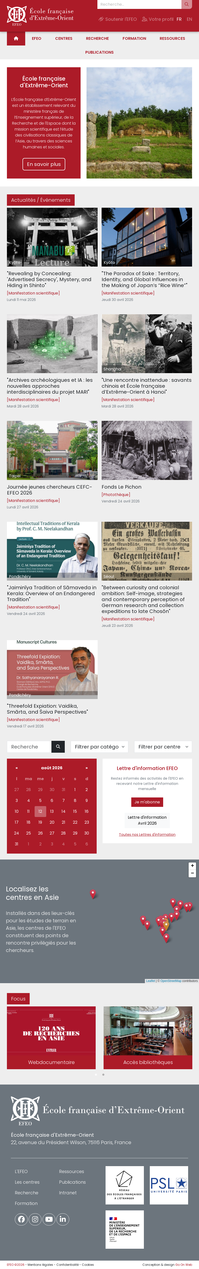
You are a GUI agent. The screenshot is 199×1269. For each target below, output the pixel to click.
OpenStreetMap (170, 981)
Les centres (27, 1182)
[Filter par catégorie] (100, 747)
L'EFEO (21, 1171)
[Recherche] (29, 747)
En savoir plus (44, 164)
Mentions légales (40, 1265)
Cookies (88, 1265)
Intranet (68, 1193)
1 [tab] (95, 1074)
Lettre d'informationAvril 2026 (147, 820)
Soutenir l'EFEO (117, 19)
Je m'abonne (147, 802)
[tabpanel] (51, 1038)
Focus (18, 998)
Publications (99, 52)
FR (179, 19)
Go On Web (183, 1265)
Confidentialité (67, 1265)
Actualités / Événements (40, 200)
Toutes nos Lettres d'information (147, 834)
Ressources (172, 38)
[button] (166, 926)
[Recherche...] (139, 4)
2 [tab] (103, 1074)
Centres (63, 38)
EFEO (36, 38)
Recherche (97, 38)
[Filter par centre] (163, 747)
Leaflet (150, 981)
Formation (134, 38)
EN (189, 19)
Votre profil (158, 19)
